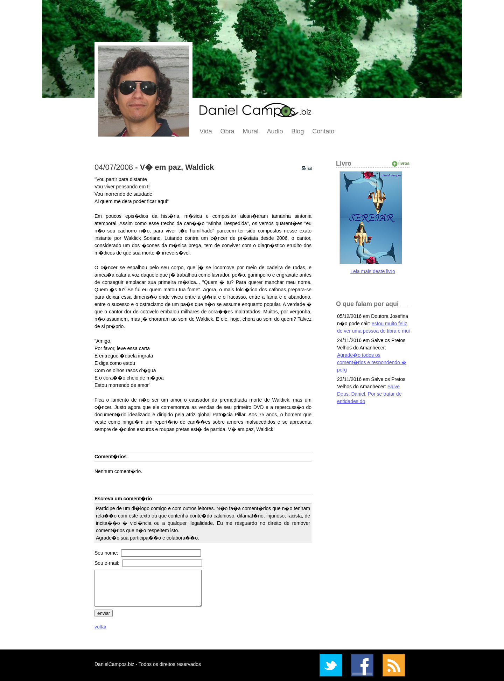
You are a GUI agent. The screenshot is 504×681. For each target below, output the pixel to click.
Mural (251, 131)
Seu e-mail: (107, 563)
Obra (227, 131)
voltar (100, 627)
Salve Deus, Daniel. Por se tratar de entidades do (369, 394)
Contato (323, 131)
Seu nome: (107, 553)
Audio (275, 131)
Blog (297, 131)
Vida (206, 131)
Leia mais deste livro (372, 271)
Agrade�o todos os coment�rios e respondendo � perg (371, 362)
